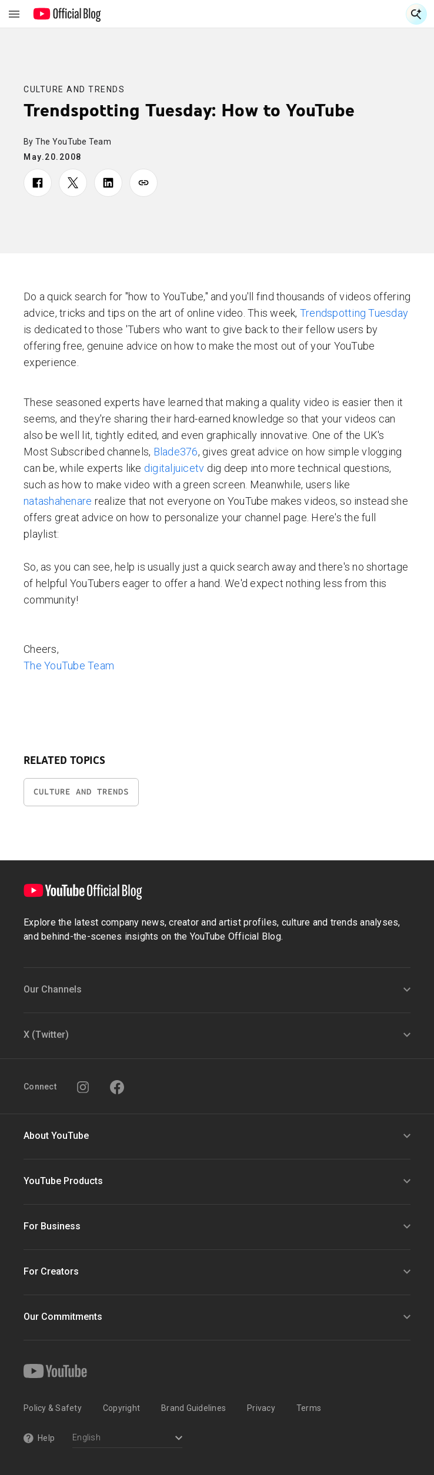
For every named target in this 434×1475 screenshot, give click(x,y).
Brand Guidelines (193, 1408)
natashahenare (58, 501)
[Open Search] (416, 14)
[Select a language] (127, 1438)
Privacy (261, 1408)
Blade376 (175, 451)
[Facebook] (117, 1087)
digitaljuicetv (174, 468)
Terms (308, 1408)
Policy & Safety (53, 1408)
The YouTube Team (69, 665)
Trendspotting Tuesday (354, 313)
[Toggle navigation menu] (14, 14)
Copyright (121, 1408)
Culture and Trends (74, 89)
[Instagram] (83, 1087)
